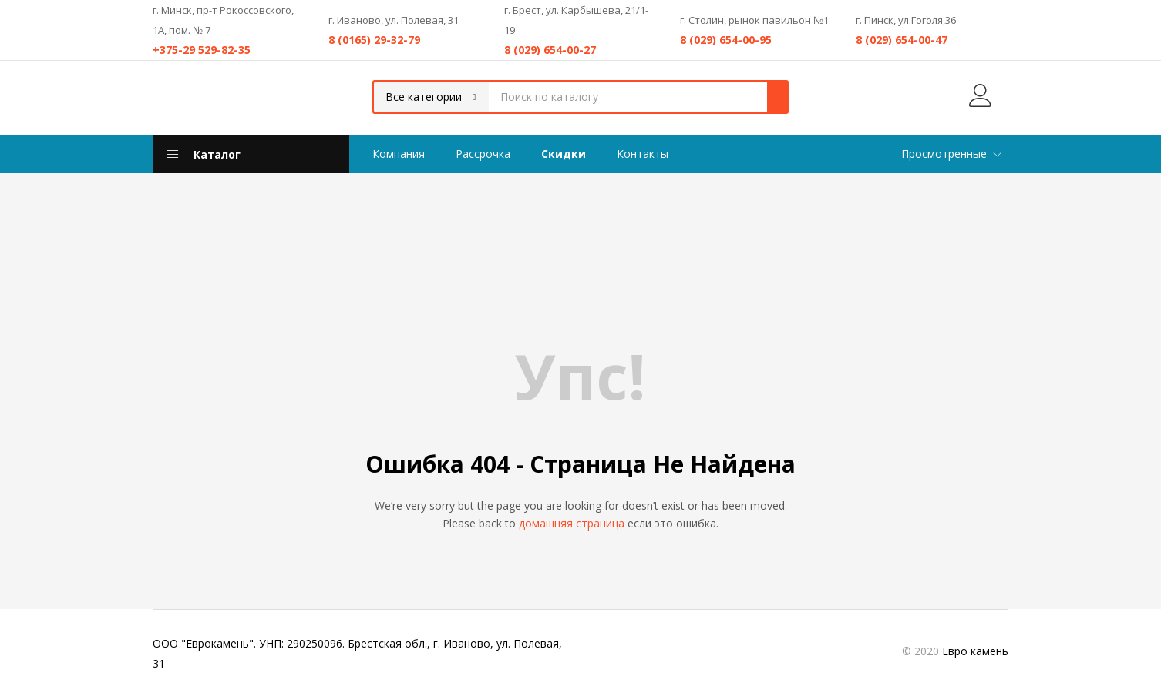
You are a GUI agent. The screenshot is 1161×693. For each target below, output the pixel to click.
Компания (398, 153)
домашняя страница (571, 523)
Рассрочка (483, 153)
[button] (431, 97)
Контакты (642, 153)
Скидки (563, 153)
